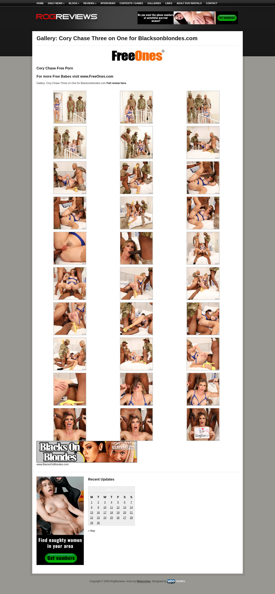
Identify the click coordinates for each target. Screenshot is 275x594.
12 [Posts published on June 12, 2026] (118, 507)
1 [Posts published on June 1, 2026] (91, 502)
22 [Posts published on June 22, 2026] (91, 517)
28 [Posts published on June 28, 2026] (131, 517)
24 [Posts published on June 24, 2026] (105, 517)
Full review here (116, 83)
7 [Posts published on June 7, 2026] (131, 502)
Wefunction (144, 581)
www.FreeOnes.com (96, 76)
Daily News (56, 3)
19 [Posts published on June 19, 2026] (118, 512)
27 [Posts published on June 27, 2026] (124, 517)
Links (168, 3)
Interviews (108, 3)
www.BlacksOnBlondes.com (53, 464)
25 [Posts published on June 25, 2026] (111, 517)
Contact (211, 3)
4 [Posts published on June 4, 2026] (111, 502)
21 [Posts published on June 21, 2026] (131, 512)
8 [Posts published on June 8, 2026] (91, 507)
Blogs (74, 3)
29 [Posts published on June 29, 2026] (91, 522)
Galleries (154, 3)
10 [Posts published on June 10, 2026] (105, 507)
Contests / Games (131, 3)
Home (40, 3)
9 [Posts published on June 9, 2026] (98, 507)
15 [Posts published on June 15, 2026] (91, 512)
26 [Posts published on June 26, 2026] (118, 517)
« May (91, 530)
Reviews (89, 3)
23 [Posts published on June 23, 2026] (98, 517)
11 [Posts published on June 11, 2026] (111, 507)
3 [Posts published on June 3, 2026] (105, 502)
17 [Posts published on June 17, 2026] (105, 512)
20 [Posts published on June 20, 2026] (124, 512)
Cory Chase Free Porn (55, 68)
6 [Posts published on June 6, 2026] (124, 502)
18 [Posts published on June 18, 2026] (111, 512)
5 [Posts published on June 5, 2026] (118, 502)
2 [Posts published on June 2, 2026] (98, 502)
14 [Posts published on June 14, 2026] (131, 507)
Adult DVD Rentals (189, 3)
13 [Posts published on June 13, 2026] (124, 507)
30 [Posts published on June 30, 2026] (98, 522)
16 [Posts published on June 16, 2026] (98, 512)
